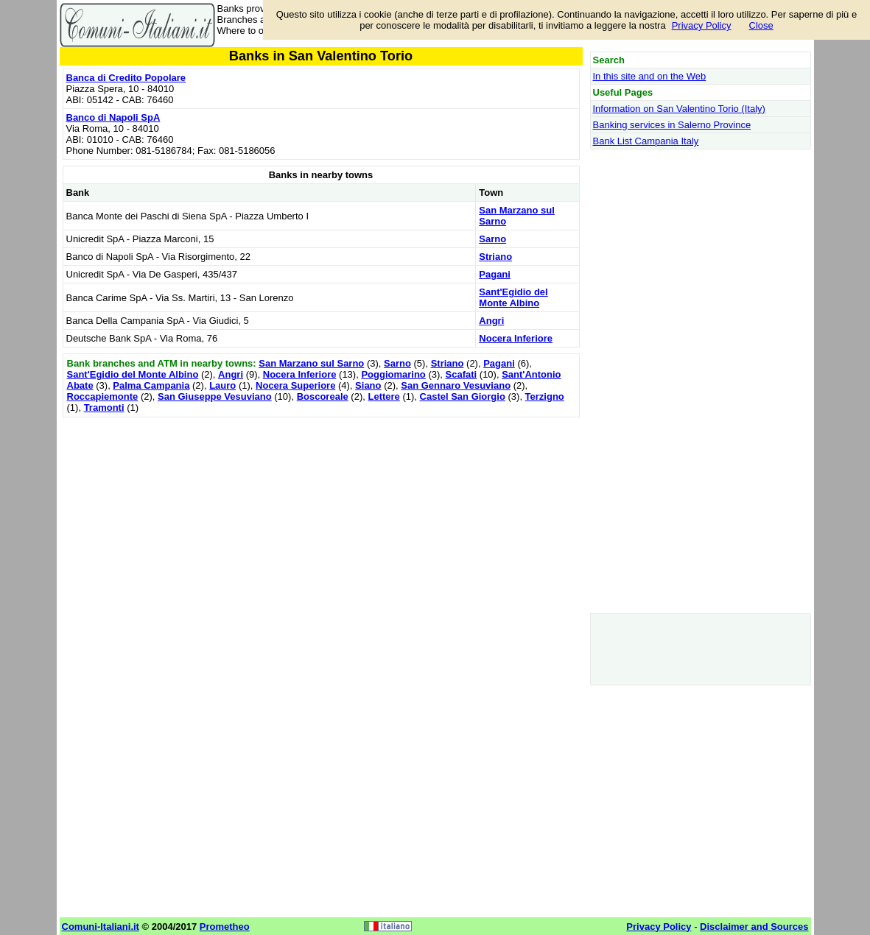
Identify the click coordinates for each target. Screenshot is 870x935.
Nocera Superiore (295, 385)
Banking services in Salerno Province (672, 124)
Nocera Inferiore (515, 338)
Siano (368, 385)
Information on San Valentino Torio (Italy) (679, 108)
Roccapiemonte (102, 396)
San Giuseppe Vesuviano (215, 396)
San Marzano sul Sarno (311, 363)
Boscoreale (322, 396)
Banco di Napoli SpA (113, 117)
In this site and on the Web (649, 76)
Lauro (222, 385)
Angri (491, 320)
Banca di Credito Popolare (126, 77)
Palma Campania (151, 385)
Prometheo (225, 926)
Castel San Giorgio (462, 396)
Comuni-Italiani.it (100, 926)
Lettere (383, 396)
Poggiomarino (393, 374)
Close (761, 25)
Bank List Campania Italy (646, 141)
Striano (495, 256)
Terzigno (544, 396)
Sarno (492, 238)
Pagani (495, 274)
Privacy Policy (702, 25)
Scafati (461, 374)
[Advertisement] (321, 524)
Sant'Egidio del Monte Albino (513, 297)
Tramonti (104, 407)
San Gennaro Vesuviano (456, 385)
